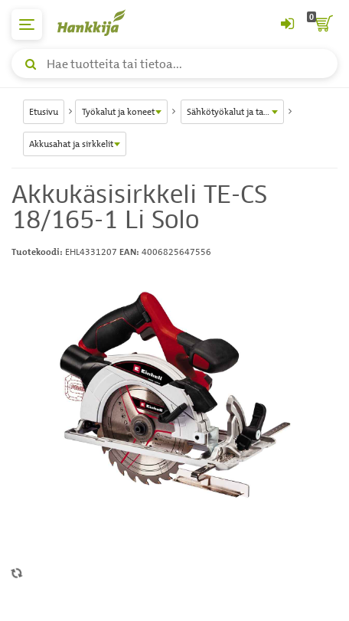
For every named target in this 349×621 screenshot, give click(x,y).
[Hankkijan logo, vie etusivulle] (99, 22)
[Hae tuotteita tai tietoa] (174, 63)
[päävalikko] (26, 24)
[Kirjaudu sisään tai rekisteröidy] (287, 24)
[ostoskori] (322, 24)
